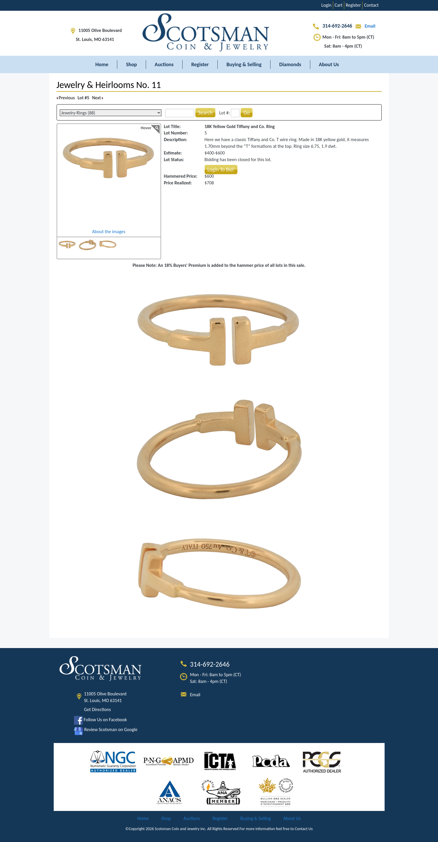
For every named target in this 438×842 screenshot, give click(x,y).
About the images (108, 231)
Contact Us (304, 828)
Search (205, 112)
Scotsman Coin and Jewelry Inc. (180, 828)
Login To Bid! (221, 169)
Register (353, 5)
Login (326, 5)
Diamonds (290, 64)
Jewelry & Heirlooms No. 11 (109, 85)
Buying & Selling (244, 64)
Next (97, 97)
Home (102, 64)
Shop (131, 64)
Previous (66, 97)
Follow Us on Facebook (100, 719)
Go (247, 112)
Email (364, 26)
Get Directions (97, 709)
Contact (371, 5)
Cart (339, 5)
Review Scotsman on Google (106, 729)
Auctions (164, 64)
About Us (329, 64)
